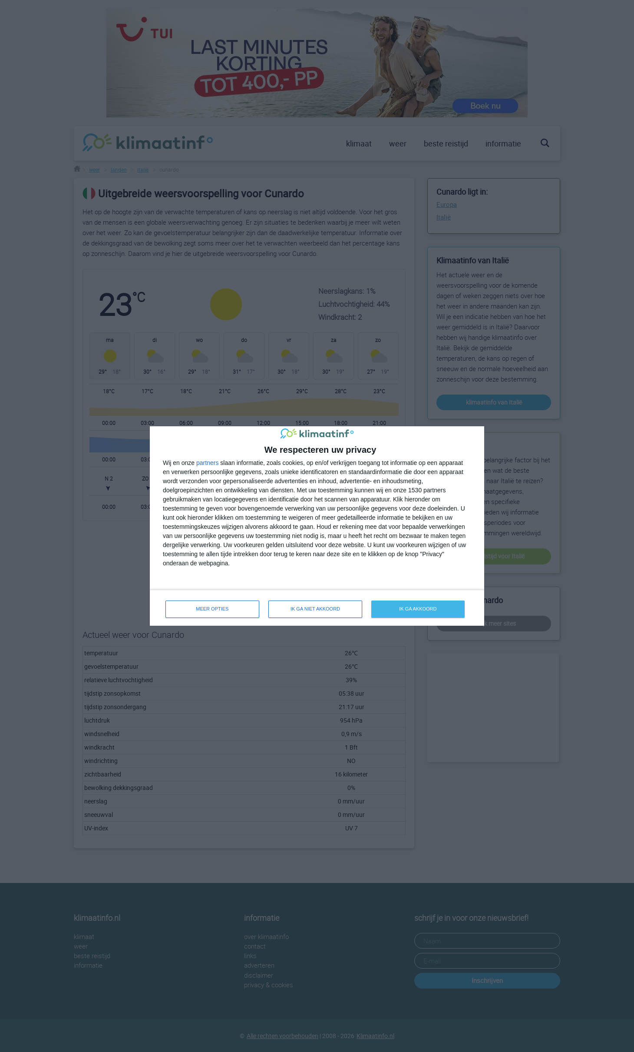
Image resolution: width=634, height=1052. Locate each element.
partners (207, 463)
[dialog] (317, 526)
